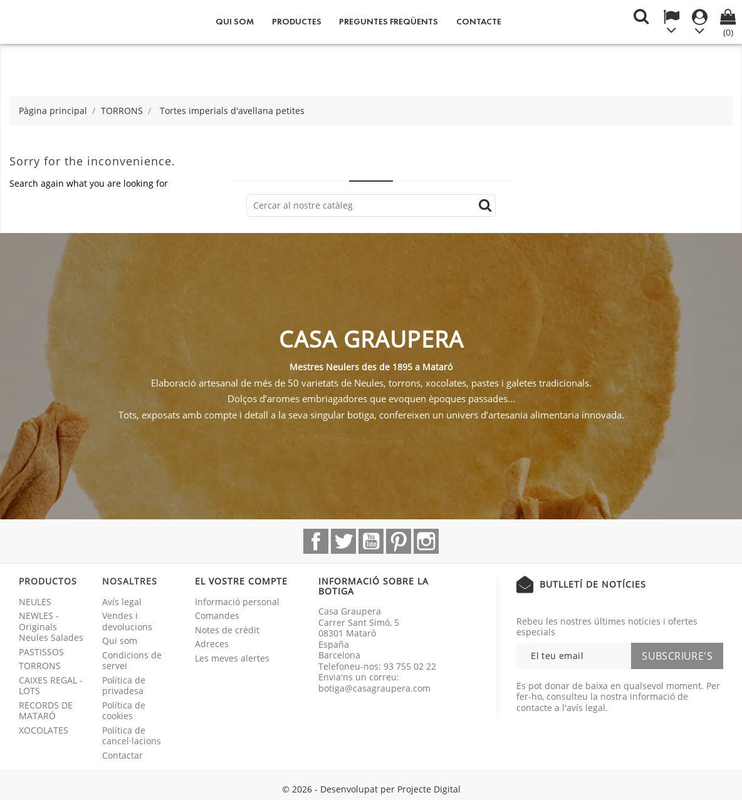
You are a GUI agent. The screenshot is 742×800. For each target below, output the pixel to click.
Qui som (235, 21)
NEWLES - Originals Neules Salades (51, 626)
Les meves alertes (232, 658)
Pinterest (398, 541)
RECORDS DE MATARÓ (46, 710)
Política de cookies (123, 710)
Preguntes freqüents (388, 21)
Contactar (122, 755)
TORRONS (40, 666)
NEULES (35, 602)
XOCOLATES (43, 730)
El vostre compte (241, 581)
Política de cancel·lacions (131, 735)
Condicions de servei (132, 660)
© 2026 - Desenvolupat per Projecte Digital (371, 789)
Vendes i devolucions (127, 621)
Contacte (478, 21)
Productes (296, 21)
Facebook (315, 541)
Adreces (212, 644)
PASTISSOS (41, 652)
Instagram (426, 541)
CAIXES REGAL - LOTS (51, 685)
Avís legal (122, 602)
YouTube (371, 541)
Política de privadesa (123, 685)
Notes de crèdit (227, 630)
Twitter (343, 541)
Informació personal (237, 602)
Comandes (217, 615)
